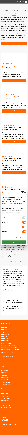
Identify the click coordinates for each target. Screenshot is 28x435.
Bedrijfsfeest (4, 375)
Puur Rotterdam (5, 338)
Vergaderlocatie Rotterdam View (9, 347)
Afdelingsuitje (4, 370)
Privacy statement (5, 411)
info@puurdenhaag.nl (6, 398)
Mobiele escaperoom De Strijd (8, 352)
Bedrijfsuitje (4, 367)
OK (14, 242)
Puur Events (4, 327)
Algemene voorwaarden (7, 409)
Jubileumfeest (4, 379)
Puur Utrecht (4, 336)
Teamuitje (3, 361)
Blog (2, 403)
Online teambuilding (6, 384)
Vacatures (3, 413)
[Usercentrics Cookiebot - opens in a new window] (20, 192)
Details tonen (19, 237)
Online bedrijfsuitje (5, 382)
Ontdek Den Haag (5, 405)
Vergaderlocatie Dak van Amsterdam (10, 349)
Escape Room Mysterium (7, 343)
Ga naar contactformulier (12, 308)
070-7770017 (16, 300)
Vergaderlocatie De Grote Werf (8, 345)
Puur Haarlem (4, 340)
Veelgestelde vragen (6, 407)
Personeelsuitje (5, 372)
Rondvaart (3, 363)
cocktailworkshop (21, 247)
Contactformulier (5, 400)
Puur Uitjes (3, 332)
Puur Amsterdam (5, 334)
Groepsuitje (3, 365)
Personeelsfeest (5, 377)
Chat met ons (9, 311)
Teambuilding (4, 368)
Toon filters (14, 44)
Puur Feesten (4, 329)
